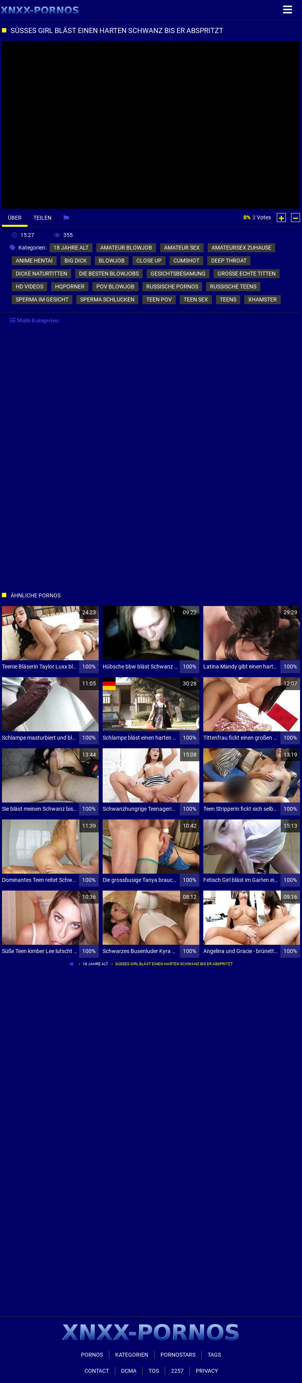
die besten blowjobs (109, 273)
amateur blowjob (126, 247)
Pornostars (177, 1355)
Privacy (207, 1371)
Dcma (128, 1371)
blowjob (112, 260)
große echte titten (246, 273)
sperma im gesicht (42, 299)
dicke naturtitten (41, 273)
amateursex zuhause (241, 247)
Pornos (92, 1355)
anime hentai (34, 260)
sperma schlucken (107, 299)
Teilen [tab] (42, 218)
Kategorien (131, 1355)
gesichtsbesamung (178, 273)
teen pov (159, 299)
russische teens (233, 286)
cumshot (186, 260)
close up (149, 260)
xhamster (262, 299)
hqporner (70, 286)
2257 (177, 1371)
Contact (97, 1371)
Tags (214, 1355)
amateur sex (182, 247)
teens (228, 299)
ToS (154, 1371)
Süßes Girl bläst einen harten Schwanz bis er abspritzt (174, 964)
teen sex (196, 299)
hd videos (29, 286)
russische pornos (172, 286)
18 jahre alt (70, 247)
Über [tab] (15, 218)
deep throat (229, 260)
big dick (75, 260)
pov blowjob (115, 286)
